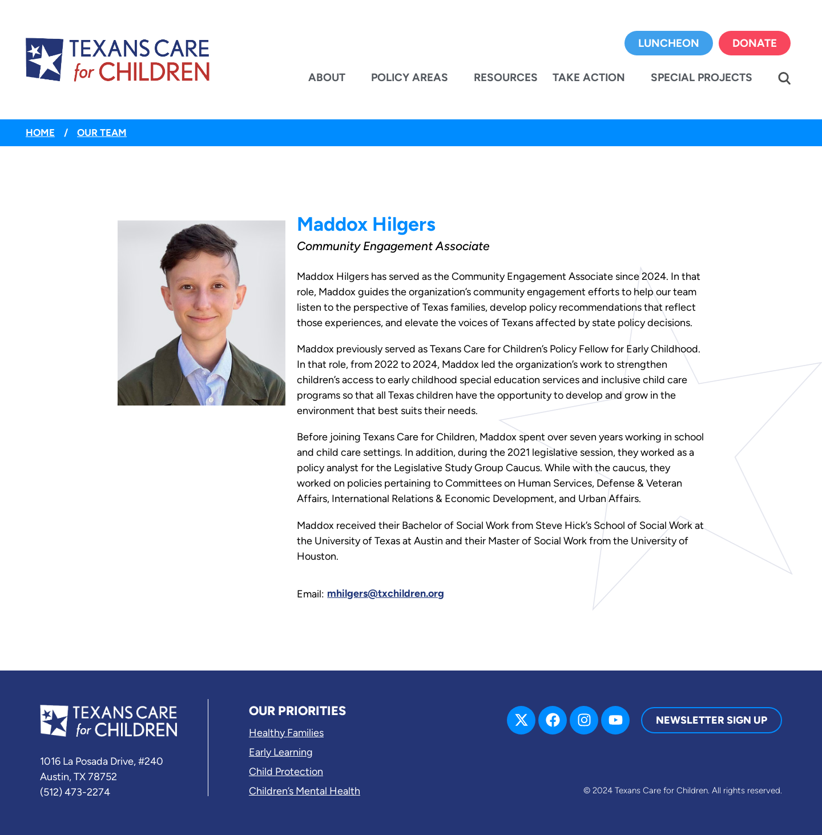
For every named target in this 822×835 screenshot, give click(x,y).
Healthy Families (286, 732)
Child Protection (286, 771)
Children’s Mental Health (304, 791)
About (326, 77)
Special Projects (701, 77)
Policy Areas (409, 77)
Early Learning (281, 752)
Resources (506, 77)
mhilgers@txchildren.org (385, 593)
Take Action (589, 77)
